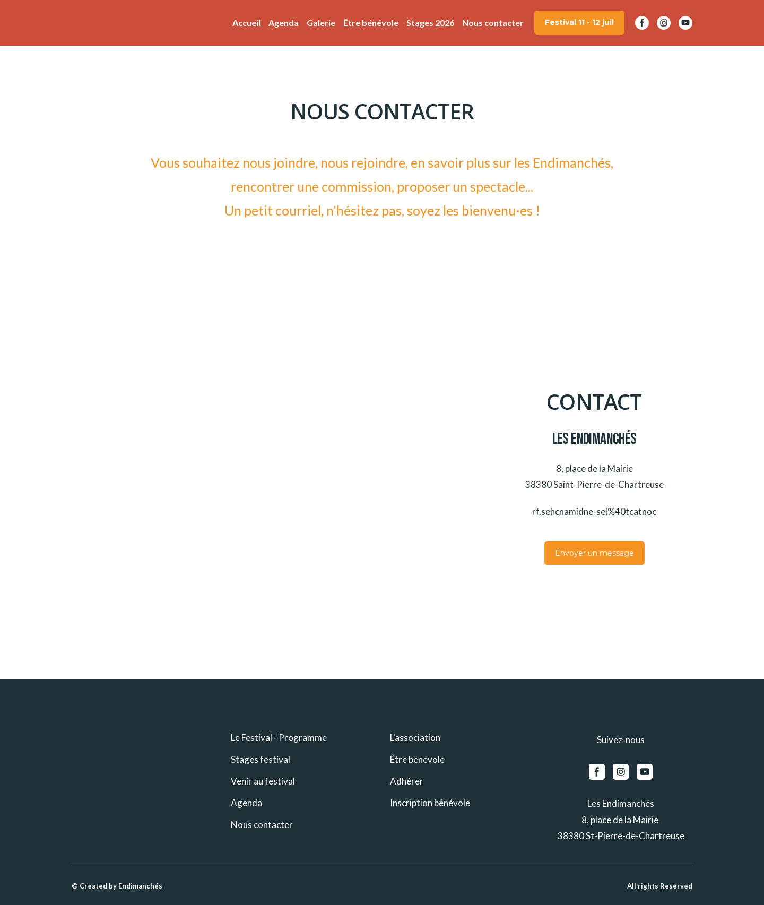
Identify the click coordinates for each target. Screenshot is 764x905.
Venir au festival (263, 781)
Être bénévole (370, 23)
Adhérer (406, 781)
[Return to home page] (87, 23)
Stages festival (260, 759)
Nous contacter (493, 23)
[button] (579, 23)
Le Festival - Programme (279, 737)
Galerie (321, 23)
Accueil (246, 23)
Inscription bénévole (430, 802)
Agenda (283, 23)
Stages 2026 (430, 23)
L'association (415, 737)
